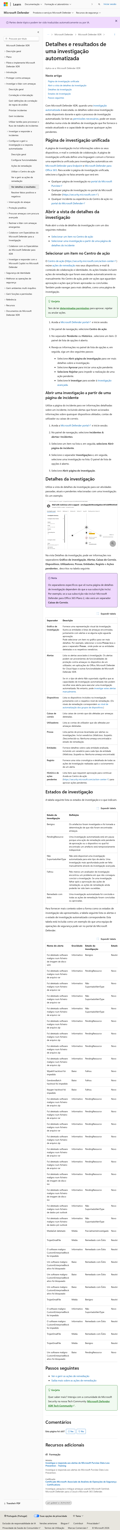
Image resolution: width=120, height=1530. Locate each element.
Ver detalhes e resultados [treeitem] (23, 186)
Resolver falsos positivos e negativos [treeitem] (23, 194)
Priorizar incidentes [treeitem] (18, 110)
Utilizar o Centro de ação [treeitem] (23, 171)
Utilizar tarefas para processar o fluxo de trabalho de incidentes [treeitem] (24, 123)
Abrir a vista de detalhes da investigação (67, 85)
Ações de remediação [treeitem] (21, 165)
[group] (81, 1152)
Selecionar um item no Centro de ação (72, 236)
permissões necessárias (86, 118)
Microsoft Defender (64, 34)
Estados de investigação (59, 93)
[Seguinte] (92, 4)
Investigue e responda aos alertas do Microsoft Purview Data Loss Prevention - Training (77, 1464)
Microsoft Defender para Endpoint (63, 165)
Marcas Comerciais (77, 1527)
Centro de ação (56, 261)
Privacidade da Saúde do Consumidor (20, 1527)
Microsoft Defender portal (75, 322)
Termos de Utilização (54, 1527)
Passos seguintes (56, 97)
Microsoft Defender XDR (89, 34)
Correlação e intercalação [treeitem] (21, 95)
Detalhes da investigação (60, 89)
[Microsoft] (6, 4)
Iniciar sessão (110, 4)
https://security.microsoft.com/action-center (90, 261)
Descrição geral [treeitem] (16, 89)
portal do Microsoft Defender (67, 203)
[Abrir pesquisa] (99, 4)
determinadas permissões (74, 308)
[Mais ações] (115, 34)
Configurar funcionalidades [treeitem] (24, 159)
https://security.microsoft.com (79, 194)
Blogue (64, 1523)
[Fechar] (38, 32)
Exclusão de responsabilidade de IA (19, 1523)
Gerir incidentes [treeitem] (16, 116)
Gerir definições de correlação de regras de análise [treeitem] (23, 102)
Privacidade (92, 1523)
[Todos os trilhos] (48, 34)
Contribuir (78, 1523)
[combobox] (21, 38)
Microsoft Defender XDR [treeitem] (18, 45)
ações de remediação (63, 265)
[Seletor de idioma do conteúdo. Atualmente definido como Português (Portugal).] (15, 1516)
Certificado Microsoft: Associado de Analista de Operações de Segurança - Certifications (80, 1483)
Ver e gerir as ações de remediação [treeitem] (22, 179)
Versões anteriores (48, 1523)
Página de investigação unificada (63, 81)
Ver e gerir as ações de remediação (70, 1376)
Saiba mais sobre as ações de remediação (73, 1380)
